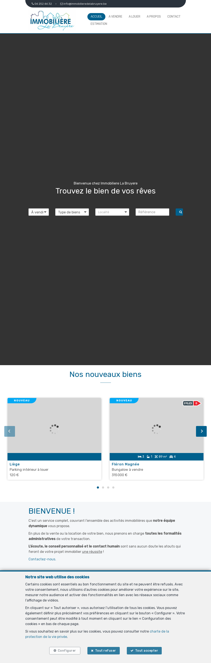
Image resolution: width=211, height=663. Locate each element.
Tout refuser (105, 650)
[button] (112, 212)
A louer (134, 16)
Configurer (67, 650)
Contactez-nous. (42, 559)
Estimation (99, 24)
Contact (174, 16)
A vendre (115, 16)
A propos (154, 16)
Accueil (96, 16)
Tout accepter (146, 650)
